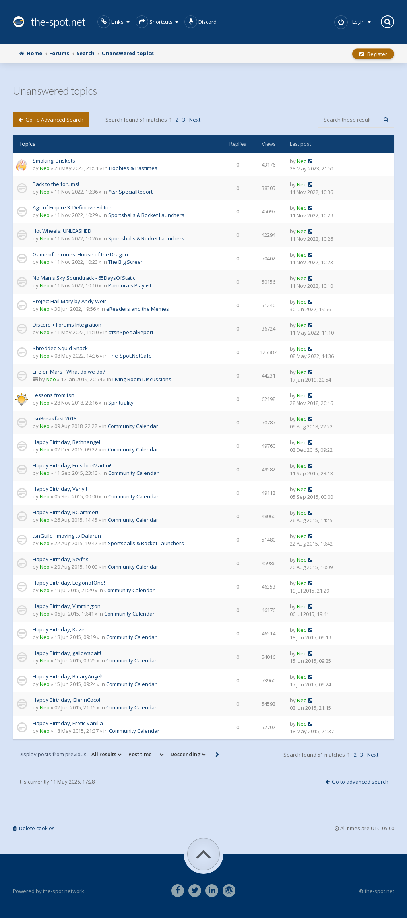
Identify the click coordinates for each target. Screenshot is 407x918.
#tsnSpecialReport (130, 191)
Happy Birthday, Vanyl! (60, 488)
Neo (45, 168)
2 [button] (177, 119)
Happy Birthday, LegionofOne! (69, 582)
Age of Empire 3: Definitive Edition (73, 207)
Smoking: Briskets (54, 160)
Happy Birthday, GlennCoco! (66, 699)
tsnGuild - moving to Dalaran (67, 535)
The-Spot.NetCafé (130, 355)
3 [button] (183, 119)
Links (113, 22)
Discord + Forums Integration (67, 324)
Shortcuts (157, 22)
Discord (200, 22)
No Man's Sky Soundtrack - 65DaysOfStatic (84, 277)
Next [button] (194, 119)
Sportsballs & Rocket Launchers (146, 215)
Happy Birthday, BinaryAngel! (68, 676)
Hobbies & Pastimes (133, 168)
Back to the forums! (56, 184)
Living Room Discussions (141, 379)
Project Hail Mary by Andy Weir (69, 301)
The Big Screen (126, 261)
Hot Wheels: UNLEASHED (62, 230)
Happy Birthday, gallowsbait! (67, 653)
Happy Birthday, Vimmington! (67, 606)
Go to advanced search (51, 119)
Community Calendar (133, 426)
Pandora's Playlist (129, 285)
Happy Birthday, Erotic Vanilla (68, 723)
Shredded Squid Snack (60, 348)
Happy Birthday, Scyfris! (61, 559)
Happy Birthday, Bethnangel (66, 441)
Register (373, 54)
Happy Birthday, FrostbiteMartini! (72, 465)
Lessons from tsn (53, 395)
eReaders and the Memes (137, 308)
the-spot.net (49, 22)
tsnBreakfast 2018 (54, 418)
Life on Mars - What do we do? (69, 371)
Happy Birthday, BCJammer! (65, 512)
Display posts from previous (71, 754)
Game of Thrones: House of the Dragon (80, 254)
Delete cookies (34, 828)
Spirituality (121, 402)
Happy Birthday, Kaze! (59, 629)
